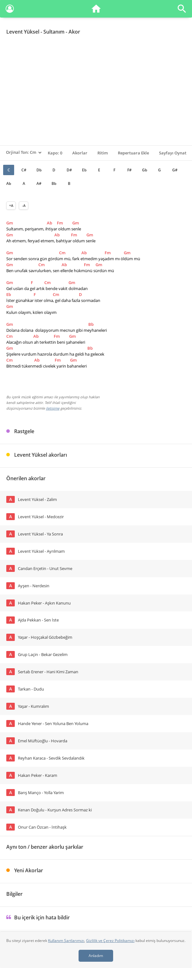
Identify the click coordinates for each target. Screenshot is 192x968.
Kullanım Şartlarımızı (66, 940)
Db (38, 170)
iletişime (52, 408)
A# (38, 183)
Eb (84, 170)
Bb (54, 183)
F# (129, 170)
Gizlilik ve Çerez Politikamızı (110, 940)
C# (23, 170)
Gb (144, 170)
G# (175, 170)
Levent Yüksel (22, 31)
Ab (8, 183)
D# (69, 170)
